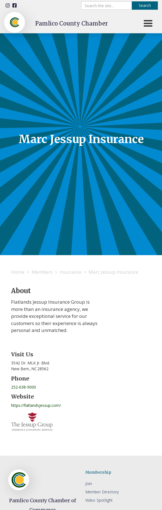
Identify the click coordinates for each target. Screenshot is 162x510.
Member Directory (102, 491)
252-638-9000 (23, 387)
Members (42, 272)
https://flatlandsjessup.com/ (36, 405)
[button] (148, 23)
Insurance (70, 272)
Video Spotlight (99, 500)
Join (88, 483)
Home (17, 272)
